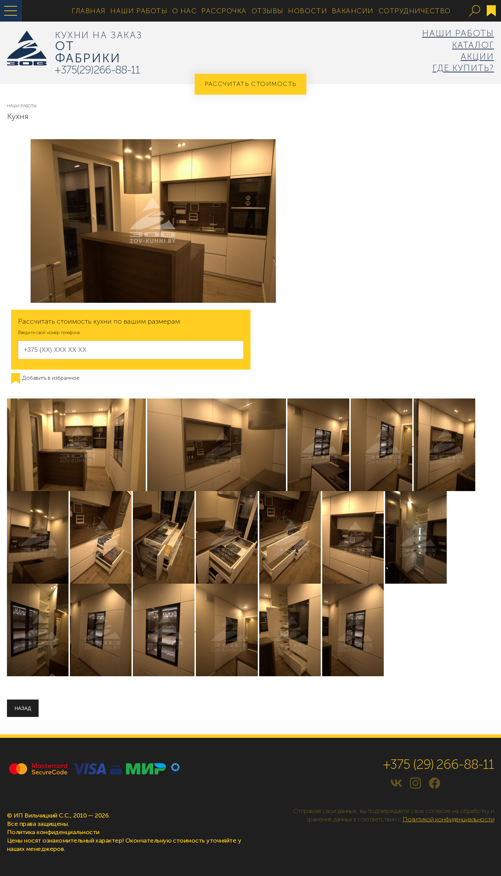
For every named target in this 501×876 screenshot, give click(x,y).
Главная (89, 11)
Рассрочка (224, 11)
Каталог (473, 45)
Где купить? (463, 68)
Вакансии (353, 11)
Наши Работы (138, 11)
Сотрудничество (415, 11)
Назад (23, 708)
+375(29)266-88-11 (97, 69)
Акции (477, 56)
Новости (307, 11)
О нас (184, 11)
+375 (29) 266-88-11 (438, 764)
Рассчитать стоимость (251, 84)
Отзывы (268, 11)
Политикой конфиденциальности (448, 819)
